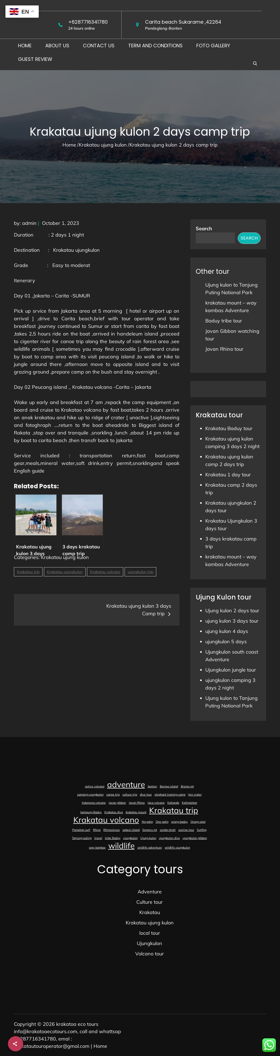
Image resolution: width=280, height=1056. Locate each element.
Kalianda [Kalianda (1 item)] (173, 803)
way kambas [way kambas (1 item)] (97, 847)
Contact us (99, 45)
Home (25, 45)
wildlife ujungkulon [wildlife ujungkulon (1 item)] (177, 847)
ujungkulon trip (140, 571)
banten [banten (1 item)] (152, 786)
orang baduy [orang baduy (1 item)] (179, 822)
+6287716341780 (88, 21)
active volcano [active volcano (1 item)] (94, 786)
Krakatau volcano (105, 571)
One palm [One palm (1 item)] (162, 822)
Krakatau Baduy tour (228, 428)
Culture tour (149, 902)
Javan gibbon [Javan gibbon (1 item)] (117, 803)
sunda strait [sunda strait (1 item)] (168, 830)
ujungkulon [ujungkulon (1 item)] (130, 838)
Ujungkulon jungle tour (230, 670)
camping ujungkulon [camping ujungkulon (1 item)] (90, 794)
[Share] (15, 1043)
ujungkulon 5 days (226, 641)
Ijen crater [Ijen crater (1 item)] (195, 794)
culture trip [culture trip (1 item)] (129, 794)
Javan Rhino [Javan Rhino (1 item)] (137, 803)
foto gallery (213, 45)
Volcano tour (149, 954)
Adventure (150, 892)
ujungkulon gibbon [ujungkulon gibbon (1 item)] (195, 838)
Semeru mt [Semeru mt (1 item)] (149, 830)
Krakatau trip (28, 571)
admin (29, 223)
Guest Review (35, 59)
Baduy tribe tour (223, 321)
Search (204, 228)
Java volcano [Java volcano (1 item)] (156, 803)
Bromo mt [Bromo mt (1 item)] (187, 786)
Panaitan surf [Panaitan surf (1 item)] (81, 830)
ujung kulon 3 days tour (231, 621)
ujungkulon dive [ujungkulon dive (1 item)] (169, 838)
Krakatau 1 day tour (228, 474)
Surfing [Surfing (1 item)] (201, 830)
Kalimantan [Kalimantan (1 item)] (189, 803)
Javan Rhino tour (224, 349)
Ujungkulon (149, 943)
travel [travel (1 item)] (98, 838)
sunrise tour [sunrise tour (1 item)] (186, 830)
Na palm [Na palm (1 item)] (147, 822)
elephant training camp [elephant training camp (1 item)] (170, 794)
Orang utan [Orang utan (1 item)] (198, 822)
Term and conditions (155, 45)
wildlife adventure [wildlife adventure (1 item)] (149, 847)
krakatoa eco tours (77, 1024)
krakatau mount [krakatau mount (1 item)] (136, 812)
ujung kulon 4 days (226, 631)
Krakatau (149, 912)
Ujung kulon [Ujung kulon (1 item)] (148, 838)
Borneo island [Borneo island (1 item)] (169, 786)
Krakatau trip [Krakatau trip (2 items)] (173, 810)
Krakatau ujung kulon (65, 557)
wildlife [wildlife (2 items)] (121, 845)
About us (57, 45)
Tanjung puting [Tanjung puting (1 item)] (82, 838)
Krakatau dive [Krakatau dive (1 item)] (113, 812)
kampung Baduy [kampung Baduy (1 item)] (91, 812)
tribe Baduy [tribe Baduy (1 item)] (113, 838)
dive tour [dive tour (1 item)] (146, 794)
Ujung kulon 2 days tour (232, 610)
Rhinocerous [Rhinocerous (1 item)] (111, 830)
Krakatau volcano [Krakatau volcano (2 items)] (106, 820)
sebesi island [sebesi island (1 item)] (131, 830)
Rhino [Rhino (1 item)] (97, 830)
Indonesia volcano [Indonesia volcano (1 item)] (94, 803)
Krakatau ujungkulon (65, 571)
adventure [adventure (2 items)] (126, 784)
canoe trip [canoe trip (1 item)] (113, 794)
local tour (149, 933)
